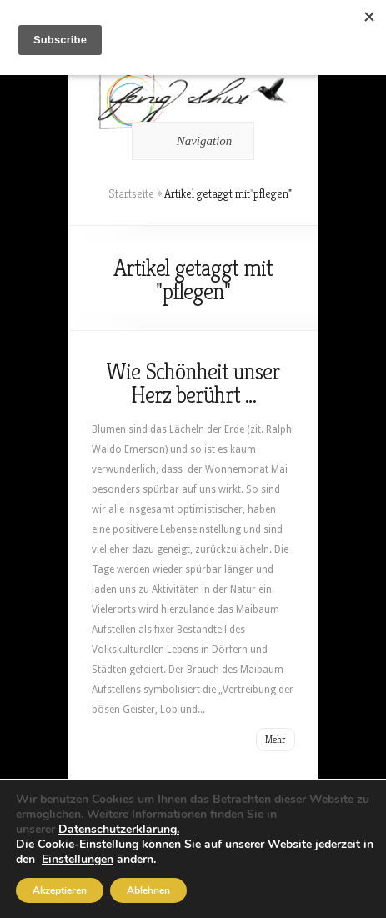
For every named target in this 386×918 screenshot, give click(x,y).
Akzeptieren (60, 890)
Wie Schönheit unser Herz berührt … (193, 383)
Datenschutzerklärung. (118, 829)
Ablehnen (148, 890)
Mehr (275, 739)
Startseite (131, 193)
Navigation (190, 141)
